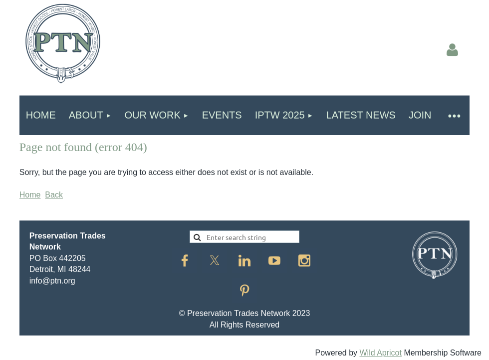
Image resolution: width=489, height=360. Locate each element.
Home (30, 194)
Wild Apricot (380, 352)
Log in (452, 50)
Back (54, 194)
